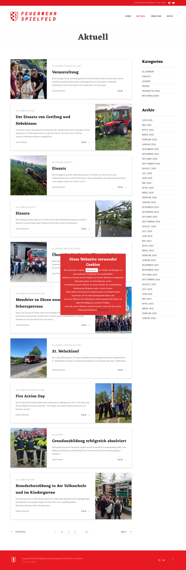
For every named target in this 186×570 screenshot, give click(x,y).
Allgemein (57, 66)
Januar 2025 (149, 202)
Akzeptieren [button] (91, 270)
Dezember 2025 (150, 149)
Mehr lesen (103, 310)
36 (86, 532)
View (122, 91)
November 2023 (150, 270)
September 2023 (151, 279)
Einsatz (68, 162)
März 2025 (148, 193)
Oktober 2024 (149, 217)
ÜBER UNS (156, 16)
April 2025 (148, 188)
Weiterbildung (72, 249)
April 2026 (148, 130)
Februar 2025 (149, 197)
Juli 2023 (147, 289)
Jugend (146, 81)
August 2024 (149, 226)
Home (128, 16)
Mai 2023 (146, 299)
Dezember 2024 (150, 207)
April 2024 (148, 246)
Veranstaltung (72, 66)
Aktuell (141, 16)
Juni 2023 (147, 294)
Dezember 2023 (150, 265)
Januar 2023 (149, 318)
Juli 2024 (147, 231)
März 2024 (148, 251)
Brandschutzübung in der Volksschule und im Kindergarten (51, 489)
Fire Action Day (30, 396)
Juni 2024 (147, 236)
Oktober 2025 (149, 159)
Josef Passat (21, 142)
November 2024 (150, 212)
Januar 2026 (149, 144)
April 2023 (148, 304)
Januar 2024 (149, 260)
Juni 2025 (147, 178)
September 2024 (151, 222)
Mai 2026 (146, 125)
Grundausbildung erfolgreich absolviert (89, 441)
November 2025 (150, 154)
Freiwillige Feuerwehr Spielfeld (49, 558)
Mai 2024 (146, 241)
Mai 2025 (146, 183)
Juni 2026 (147, 120)
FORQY (34, 562)
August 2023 (149, 284)
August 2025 (149, 168)
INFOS (170, 16)
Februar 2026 (149, 139)
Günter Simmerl (58, 91)
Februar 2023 (149, 313)
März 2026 (148, 135)
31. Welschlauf (65, 351)
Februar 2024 (149, 255)
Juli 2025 (147, 173)
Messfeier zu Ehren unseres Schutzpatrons (41, 303)
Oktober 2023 (149, 275)
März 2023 (148, 308)
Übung (31, 111)
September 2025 (151, 164)
